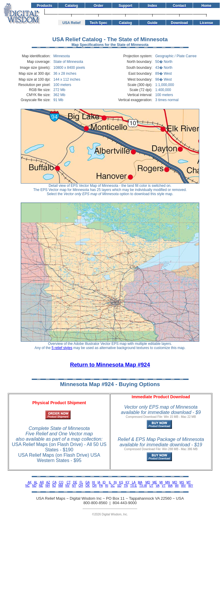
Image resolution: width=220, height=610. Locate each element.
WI (176, 485)
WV (183, 485)
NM (60, 485)
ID (104, 482)
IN (115, 482)
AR (42, 482)
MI (161, 482)
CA (54, 482)
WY (190, 485)
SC (113, 485)
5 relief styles (62, 348)
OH (81, 485)
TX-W (143, 485)
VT (164, 485)
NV (68, 485)
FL (81, 482)
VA (157, 485)
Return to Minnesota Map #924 (110, 364)
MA (140, 482)
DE (75, 482)
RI (106, 485)
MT (188, 482)
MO (174, 482)
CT (69, 482)
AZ (48, 482)
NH (47, 485)
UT (151, 485)
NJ (54, 485)
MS (182, 482)
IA (99, 482)
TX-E (133, 485)
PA (101, 485)
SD (119, 485)
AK (29, 482)
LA (133, 482)
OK (87, 485)
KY (127, 482)
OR (94, 485)
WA (170, 485)
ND (34, 485)
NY (74, 485)
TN (125, 485)
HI (93, 482)
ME (154, 482)
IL (110, 482)
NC (27, 485)
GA (87, 482)
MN (167, 482)
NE (41, 485)
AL (35, 482)
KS (121, 482)
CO (61, 482)
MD (148, 482)
